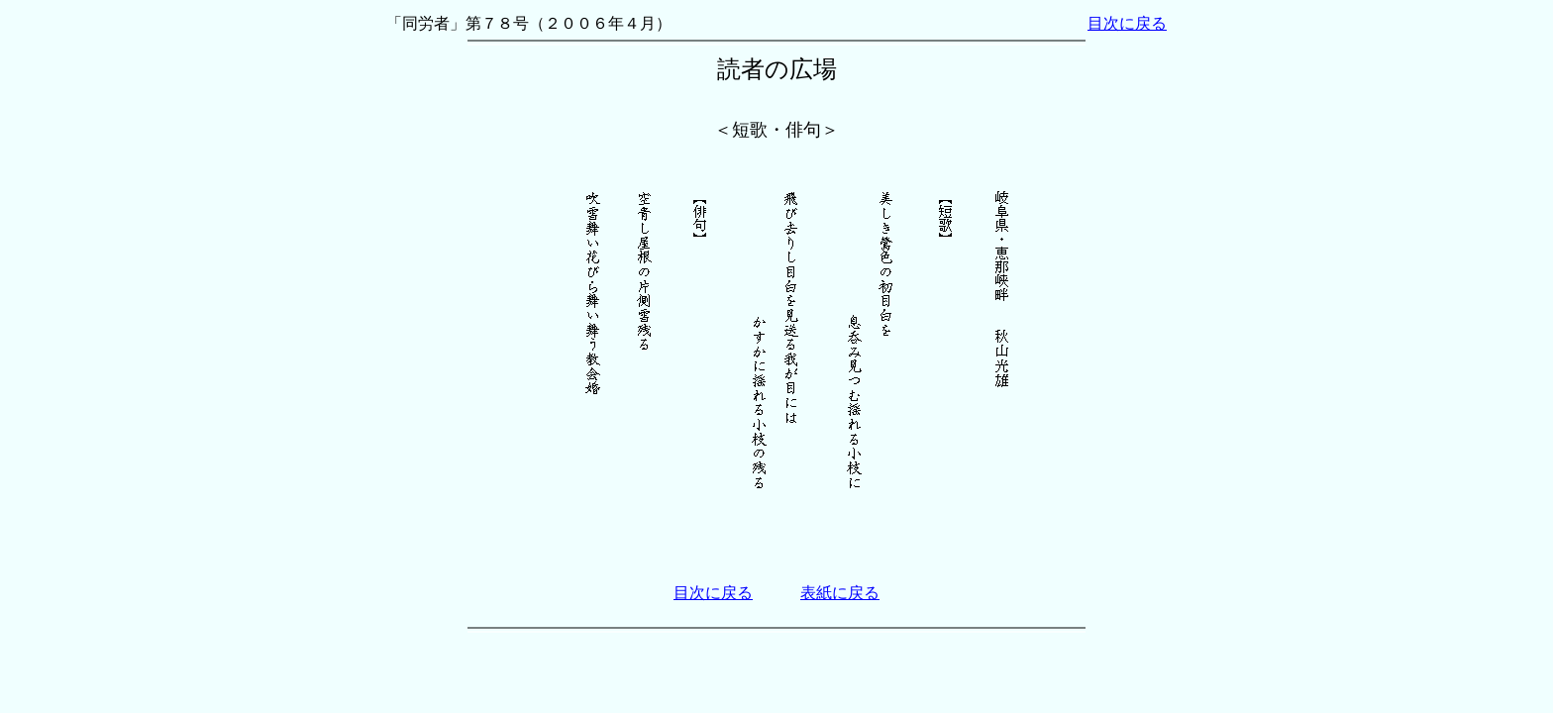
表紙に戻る (840, 592)
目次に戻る (1127, 23)
